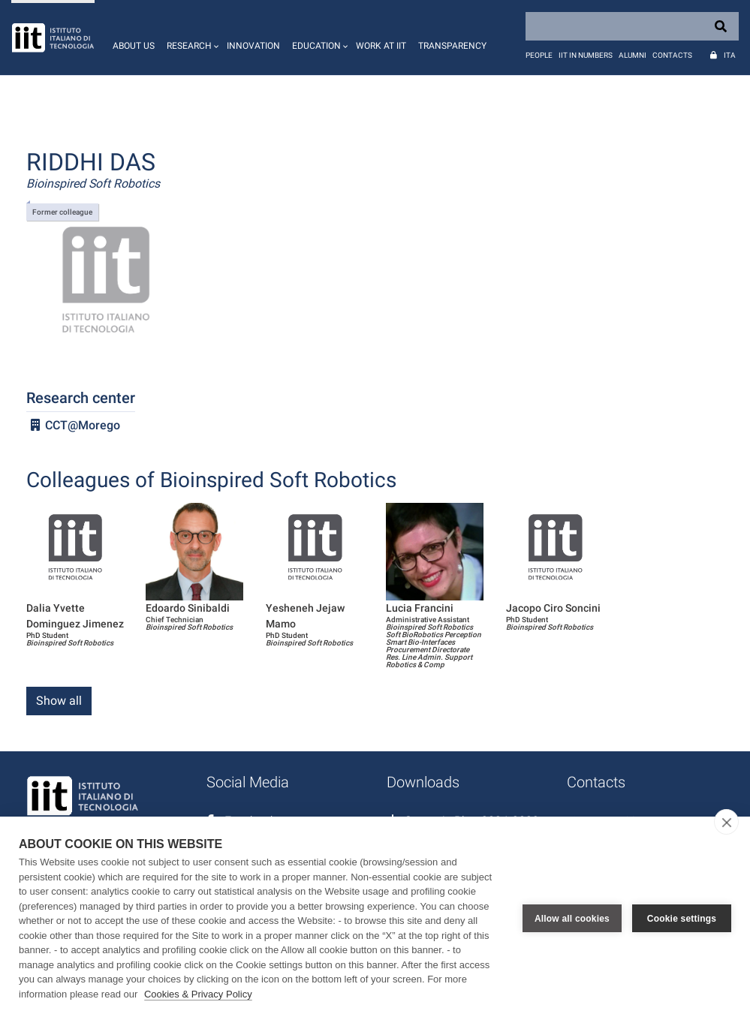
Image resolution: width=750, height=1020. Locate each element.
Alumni (632, 55)
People (539, 55)
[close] (726, 822)
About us (134, 46)
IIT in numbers (586, 55)
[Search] (632, 26)
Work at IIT (381, 46)
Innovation (253, 46)
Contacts (672, 55)
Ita (730, 55)
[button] (191, 37)
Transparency (452, 46)
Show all (59, 701)
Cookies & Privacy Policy (198, 994)
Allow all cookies (572, 918)
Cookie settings (681, 918)
